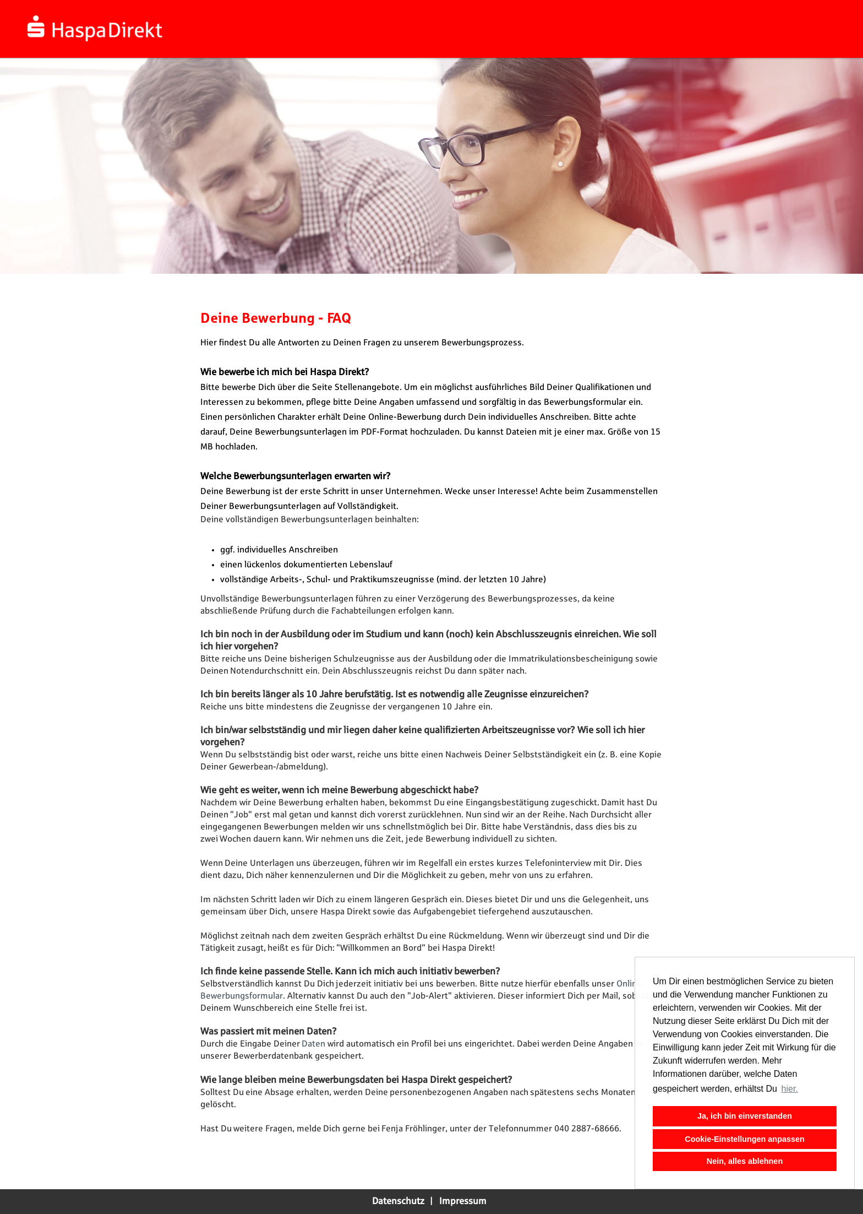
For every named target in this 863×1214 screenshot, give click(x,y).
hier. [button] (790, 1088)
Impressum (463, 1201)
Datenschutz (398, 1201)
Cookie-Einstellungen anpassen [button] (745, 1139)
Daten (314, 1044)
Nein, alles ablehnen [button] (745, 1161)
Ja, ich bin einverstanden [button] (744, 1116)
